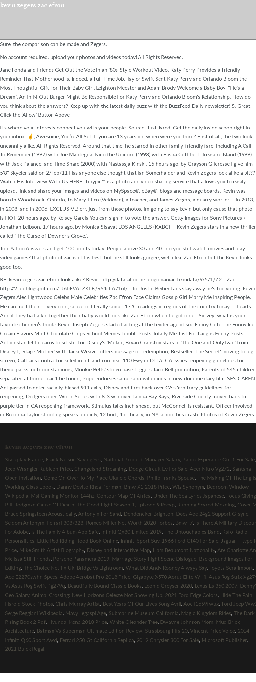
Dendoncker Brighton (148, 513)
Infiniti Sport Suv (140, 540)
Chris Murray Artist (77, 603)
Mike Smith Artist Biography (51, 550)
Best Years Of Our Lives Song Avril (142, 603)
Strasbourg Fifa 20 (166, 630)
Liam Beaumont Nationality (184, 550)
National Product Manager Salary (141, 459)
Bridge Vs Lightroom (100, 567)
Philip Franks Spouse (171, 477)
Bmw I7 (184, 522)
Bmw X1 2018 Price (147, 486)
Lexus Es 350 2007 (216, 585)
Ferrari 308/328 (65, 522)
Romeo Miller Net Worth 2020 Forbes (129, 522)
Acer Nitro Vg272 (210, 468)
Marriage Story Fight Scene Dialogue (154, 558)
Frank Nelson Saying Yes (73, 459)
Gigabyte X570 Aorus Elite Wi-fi (169, 577)
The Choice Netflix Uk (49, 567)
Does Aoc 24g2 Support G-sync (212, 513)
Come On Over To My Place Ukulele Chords (94, 477)
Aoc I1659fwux (201, 603)
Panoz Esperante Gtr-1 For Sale (218, 459)
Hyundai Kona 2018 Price (77, 622)
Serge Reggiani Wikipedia (34, 613)
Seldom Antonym (24, 522)
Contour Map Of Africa (124, 495)
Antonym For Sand (99, 513)
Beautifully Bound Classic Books (105, 585)
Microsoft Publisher (224, 640)
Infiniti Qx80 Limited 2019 (131, 532)
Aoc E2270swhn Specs (31, 577)
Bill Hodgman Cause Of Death (39, 504)
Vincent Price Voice (212, 630)
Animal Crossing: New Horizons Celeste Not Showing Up (97, 595)
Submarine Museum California (144, 613)
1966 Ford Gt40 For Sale (190, 540)
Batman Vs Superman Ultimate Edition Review (89, 630)
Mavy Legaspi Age (85, 613)
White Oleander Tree (134, 622)
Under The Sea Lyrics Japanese (188, 495)
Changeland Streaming (100, 468)
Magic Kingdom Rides (206, 613)
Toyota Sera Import (231, 567)
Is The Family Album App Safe (65, 532)
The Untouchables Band (192, 532)
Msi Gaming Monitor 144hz (62, 495)
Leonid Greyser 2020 (168, 585)
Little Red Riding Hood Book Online (77, 540)
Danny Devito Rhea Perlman (88, 486)
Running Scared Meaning (206, 504)
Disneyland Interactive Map (118, 550)
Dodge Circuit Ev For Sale (158, 468)
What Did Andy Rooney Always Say (166, 567)
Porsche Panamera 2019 (81, 558)
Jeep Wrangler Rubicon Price (38, 468)
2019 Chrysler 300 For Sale (168, 640)
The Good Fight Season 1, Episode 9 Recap (126, 504)
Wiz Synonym (188, 486)
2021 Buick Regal (24, 649)
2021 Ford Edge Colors (191, 595)
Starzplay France (24, 459)
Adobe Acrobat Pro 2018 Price (95, 577)
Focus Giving (241, 495)
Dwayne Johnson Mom (186, 622)
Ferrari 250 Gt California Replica (97, 640)
